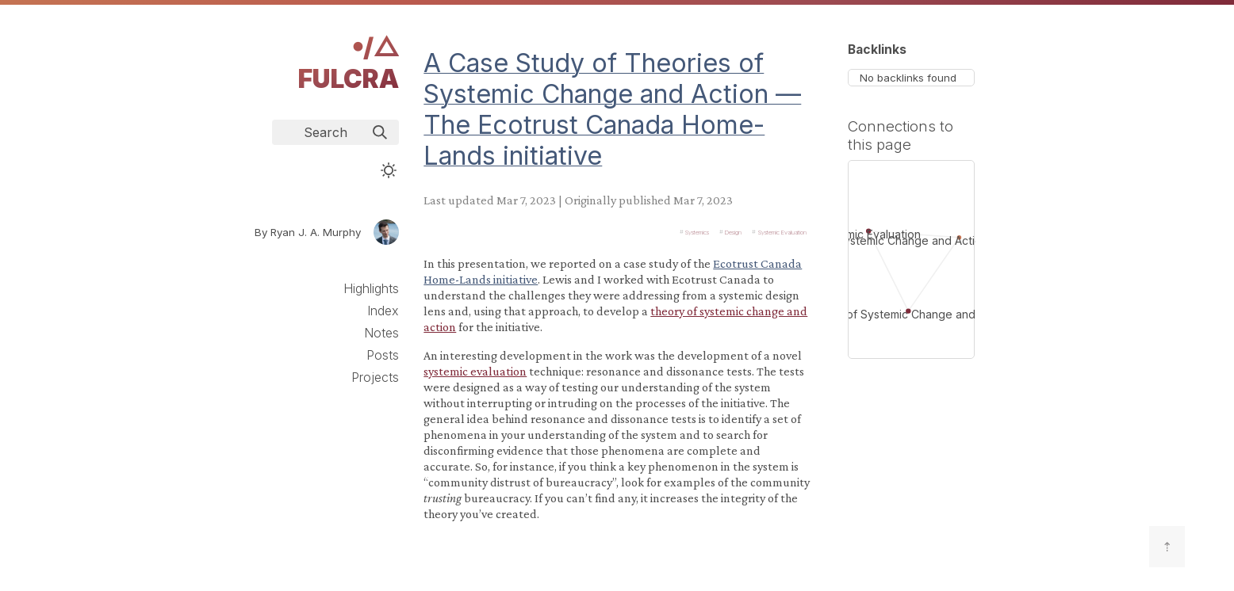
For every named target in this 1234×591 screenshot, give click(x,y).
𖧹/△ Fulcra (348, 63)
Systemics (697, 231)
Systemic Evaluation (782, 231)
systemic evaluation (475, 371)
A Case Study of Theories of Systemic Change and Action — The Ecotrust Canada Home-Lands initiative (612, 109)
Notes (381, 333)
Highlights (371, 288)
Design (733, 231)
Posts (382, 355)
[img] (380, 132)
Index (383, 310)
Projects (375, 377)
